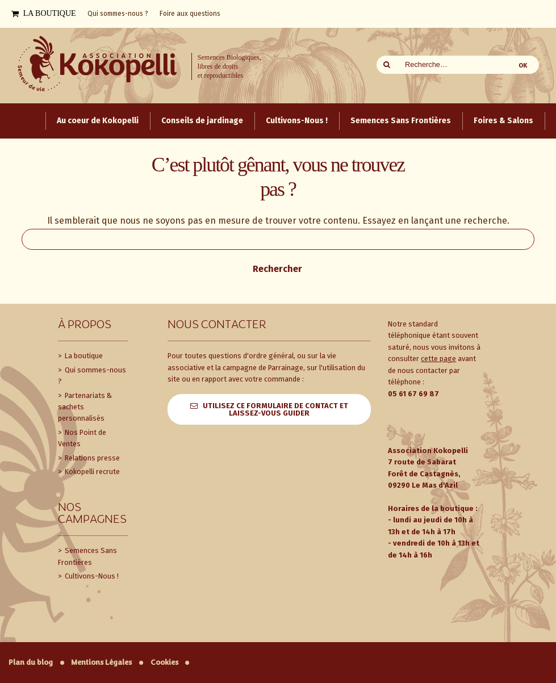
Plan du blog (31, 662)
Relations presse (91, 458)
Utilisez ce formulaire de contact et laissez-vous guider (275, 409)
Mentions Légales (101, 662)
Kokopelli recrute (91, 471)
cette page (438, 358)
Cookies (164, 662)
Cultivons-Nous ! (91, 576)
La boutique (83, 355)
